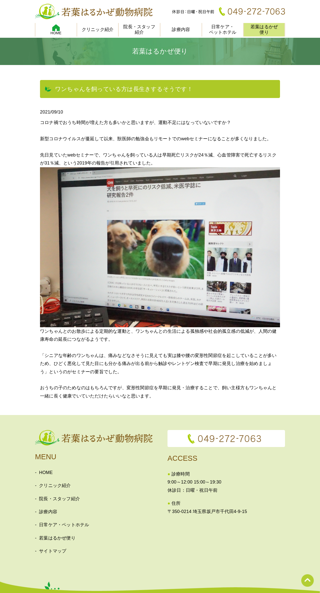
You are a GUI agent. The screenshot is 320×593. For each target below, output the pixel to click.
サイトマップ (52, 551)
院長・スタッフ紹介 (139, 29)
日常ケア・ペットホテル (222, 29)
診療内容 (181, 29)
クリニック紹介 (98, 29)
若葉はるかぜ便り (264, 29)
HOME (46, 472)
